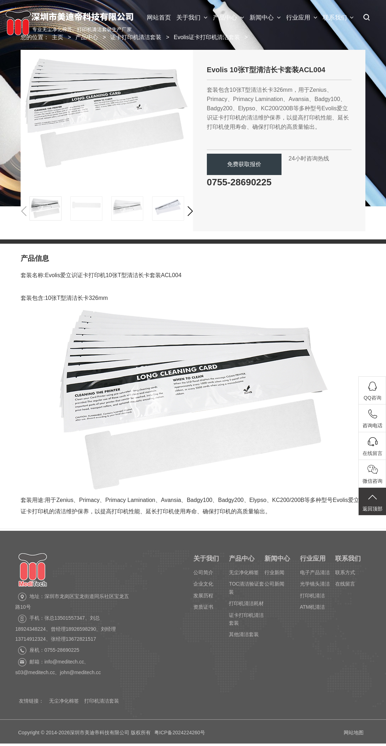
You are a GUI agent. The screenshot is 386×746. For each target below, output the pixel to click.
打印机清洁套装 (101, 703)
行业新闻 (274, 574)
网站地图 (354, 736)
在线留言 (345, 586)
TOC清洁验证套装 (246, 590)
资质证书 (203, 609)
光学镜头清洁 (315, 586)
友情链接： (31, 703)
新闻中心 (265, 18)
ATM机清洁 (312, 609)
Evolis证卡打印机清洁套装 (207, 37)
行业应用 (301, 18)
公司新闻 (274, 586)
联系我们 (338, 18)
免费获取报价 (244, 164)
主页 (57, 37)
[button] (190, 211)
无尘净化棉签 (244, 574)
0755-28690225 (239, 182)
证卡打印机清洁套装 (135, 37)
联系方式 (345, 574)
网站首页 (159, 17)
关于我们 (192, 18)
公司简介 (203, 574)
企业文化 (203, 586)
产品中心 (228, 18)
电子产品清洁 (315, 574)
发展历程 (203, 597)
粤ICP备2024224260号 (179, 736)
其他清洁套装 (244, 636)
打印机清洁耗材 (246, 605)
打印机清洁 (312, 597)
